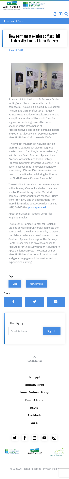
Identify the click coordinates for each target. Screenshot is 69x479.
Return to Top (35, 358)
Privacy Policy (51, 468)
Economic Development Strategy (34, 392)
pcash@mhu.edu (37, 207)
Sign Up (51, 331)
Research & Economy (34, 400)
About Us (34, 423)
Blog (15, 283)
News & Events (17, 21)
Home (6, 21)
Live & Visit (34, 407)
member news (36, 283)
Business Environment (34, 384)
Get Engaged (34, 377)
